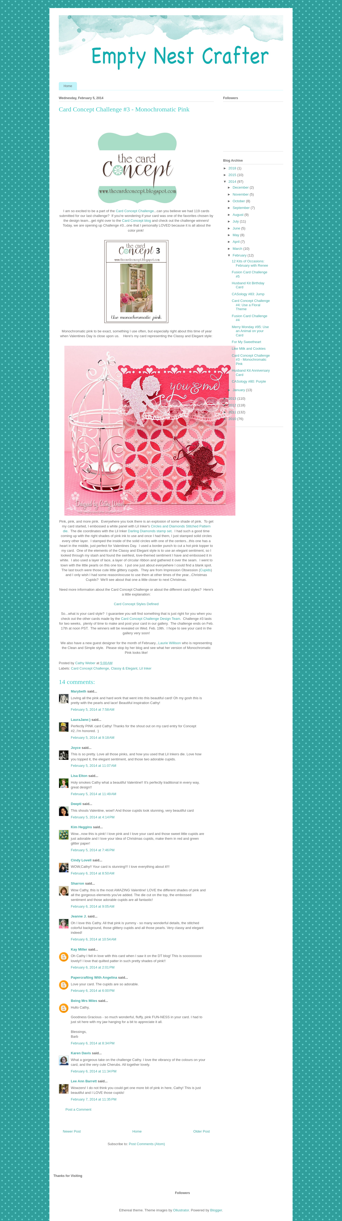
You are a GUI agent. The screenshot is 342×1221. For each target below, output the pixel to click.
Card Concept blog (136, 221)
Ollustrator (181, 1210)
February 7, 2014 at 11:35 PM (93, 1099)
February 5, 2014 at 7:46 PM (93, 850)
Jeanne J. (79, 916)
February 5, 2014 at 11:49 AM (93, 794)
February (240, 255)
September (242, 208)
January (239, 390)
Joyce (76, 748)
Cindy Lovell (81, 860)
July (236, 221)
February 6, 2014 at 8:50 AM (92, 873)
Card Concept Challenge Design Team (150, 619)
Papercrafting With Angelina (94, 977)
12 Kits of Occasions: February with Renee (250, 263)
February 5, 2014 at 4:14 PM (93, 817)
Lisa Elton (79, 776)
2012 (232, 405)
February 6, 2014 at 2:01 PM (93, 967)
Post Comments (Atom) (147, 1144)
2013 (232, 398)
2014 (232, 182)
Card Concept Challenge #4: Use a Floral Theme (251, 305)
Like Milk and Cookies (248, 349)
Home (68, 86)
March (238, 249)
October (239, 201)
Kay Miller (79, 949)
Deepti (76, 804)
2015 (232, 175)
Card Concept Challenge (135, 211)
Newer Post (72, 1131)
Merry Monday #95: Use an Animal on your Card (250, 331)
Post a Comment (78, 1109)
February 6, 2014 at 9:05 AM (92, 906)
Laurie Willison (169, 643)
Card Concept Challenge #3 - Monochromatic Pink (251, 359)
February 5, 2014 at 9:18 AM (92, 738)
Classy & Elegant (124, 668)
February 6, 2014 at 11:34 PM (93, 1071)
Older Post (201, 1131)
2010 (232, 419)
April (237, 242)
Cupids (205, 570)
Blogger (216, 1210)
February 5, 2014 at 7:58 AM (92, 709)
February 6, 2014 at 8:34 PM (93, 1043)
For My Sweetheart (246, 342)
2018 (232, 168)
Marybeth (78, 691)
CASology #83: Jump (248, 294)
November (241, 194)
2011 (232, 412)
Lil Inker (145, 668)
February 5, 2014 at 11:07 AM (93, 766)
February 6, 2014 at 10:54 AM (93, 939)
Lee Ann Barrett (84, 1081)
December (241, 187)
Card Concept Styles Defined (136, 604)
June (237, 228)
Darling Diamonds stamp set (150, 531)
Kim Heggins (81, 827)
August (238, 215)
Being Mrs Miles (84, 1001)
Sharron (77, 883)
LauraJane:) (81, 720)
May (236, 235)
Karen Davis (81, 1053)
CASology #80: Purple (249, 381)
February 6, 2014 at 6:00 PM (93, 991)
